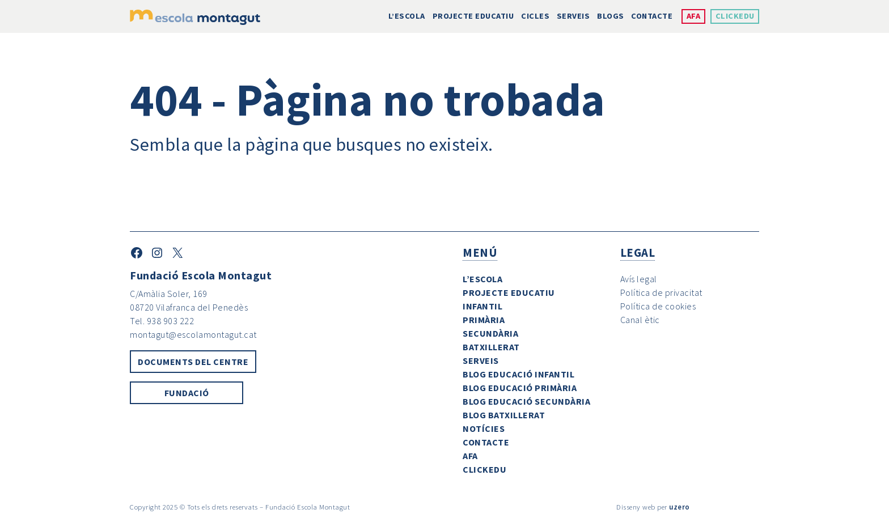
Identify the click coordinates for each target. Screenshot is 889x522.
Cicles (535, 16)
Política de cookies (658, 306)
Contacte (651, 16)
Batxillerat (491, 347)
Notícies (484, 428)
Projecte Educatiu (473, 16)
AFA (694, 16)
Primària (484, 319)
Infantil (482, 306)
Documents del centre (193, 361)
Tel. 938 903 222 (162, 320)
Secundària (490, 333)
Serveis (573, 16)
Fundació (186, 392)
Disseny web (635, 506)
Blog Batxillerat (504, 415)
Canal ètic (640, 319)
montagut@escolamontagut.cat (193, 334)
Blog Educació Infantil (518, 374)
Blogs (610, 16)
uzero (679, 506)
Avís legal (638, 279)
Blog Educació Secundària (526, 401)
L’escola (406, 16)
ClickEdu (735, 16)
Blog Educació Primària (520, 387)
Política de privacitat (661, 292)
